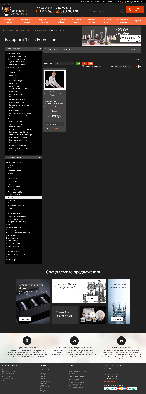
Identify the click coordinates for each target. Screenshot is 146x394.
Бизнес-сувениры (12, 238)
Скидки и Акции (100, 1)
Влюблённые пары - (18, 99)
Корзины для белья (13, 243)
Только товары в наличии (92, 66)
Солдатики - (16, 110)
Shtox (41, 388)
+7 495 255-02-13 (110, 374)
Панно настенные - (18, 132)
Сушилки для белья (13, 252)
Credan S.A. (43, 375)
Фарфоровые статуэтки (28, 30)
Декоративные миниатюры (17, 222)
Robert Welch (44, 383)
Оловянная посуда (76, 21)
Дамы (10, 168)
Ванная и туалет (11, 257)
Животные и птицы (14, 170)
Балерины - (15, 108)
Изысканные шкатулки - (20, 146)
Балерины (42, 30)
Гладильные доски (12, 246)
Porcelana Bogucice (45, 381)
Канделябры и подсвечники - (22, 143)
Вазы (9, 118)
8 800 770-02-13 (110, 369)
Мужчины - (15, 97)
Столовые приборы (61, 21)
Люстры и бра (11, 260)
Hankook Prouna (45, 378)
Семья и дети (12, 189)
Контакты (118, 1)
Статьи (110, 1)
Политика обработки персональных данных (82, 386)
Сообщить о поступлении (54, 124)
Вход (130, 2)
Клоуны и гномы (14, 195)
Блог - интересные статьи (77, 370)
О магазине (72, 368)
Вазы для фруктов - (18, 64)
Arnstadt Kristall (44, 370)
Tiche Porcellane (44, 390)
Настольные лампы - (18, 140)
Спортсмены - (16, 94)
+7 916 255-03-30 (110, 376)
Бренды (138, 21)
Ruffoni (42, 385)
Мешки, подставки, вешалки (16, 254)
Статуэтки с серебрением (17, 216)
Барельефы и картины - (19, 116)
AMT (41, 368)
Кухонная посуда (92, 21)
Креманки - (15, 75)
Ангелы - (14, 83)
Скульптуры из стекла (15, 219)
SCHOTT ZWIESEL (45, 387)
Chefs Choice (43, 373)
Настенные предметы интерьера (19, 129)
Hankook (42, 376)
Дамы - (14, 86)
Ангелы (10, 165)
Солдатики (11, 200)
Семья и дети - (17, 102)
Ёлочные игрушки (12, 235)
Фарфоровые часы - (18, 148)
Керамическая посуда (27, 21)
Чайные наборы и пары (16, 59)
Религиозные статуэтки (16, 206)
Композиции (12, 176)
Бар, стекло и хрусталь (44, 21)
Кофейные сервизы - (17, 56)
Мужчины (11, 184)
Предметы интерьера (15, 124)
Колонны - (15, 127)
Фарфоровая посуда (9, 21)
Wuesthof (42, 392)
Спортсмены (12, 181)
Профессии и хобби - (19, 105)
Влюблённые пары (14, 187)
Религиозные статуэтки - (20, 113)
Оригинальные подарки (123, 21)
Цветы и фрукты (13, 178)
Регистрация (137, 2)
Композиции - (16, 91)
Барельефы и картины (16, 211)
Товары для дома (106, 21)
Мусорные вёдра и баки (14, 241)
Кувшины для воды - (17, 70)
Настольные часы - (18, 137)
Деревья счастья (14, 214)
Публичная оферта (75, 384)
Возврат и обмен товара (76, 382)
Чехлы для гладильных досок (16, 249)
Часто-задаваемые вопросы (77, 371)
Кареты (10, 173)
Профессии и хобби (15, 192)
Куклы (10, 208)
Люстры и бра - (15, 151)
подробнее (25, 319)
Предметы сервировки (16, 62)
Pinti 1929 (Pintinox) (46, 380)
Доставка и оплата (86, 1)
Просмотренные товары (76, 387)
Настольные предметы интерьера (20, 135)
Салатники (11, 73)
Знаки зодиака (13, 203)
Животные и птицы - (18, 89)
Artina (41, 371)
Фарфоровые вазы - (18, 121)
